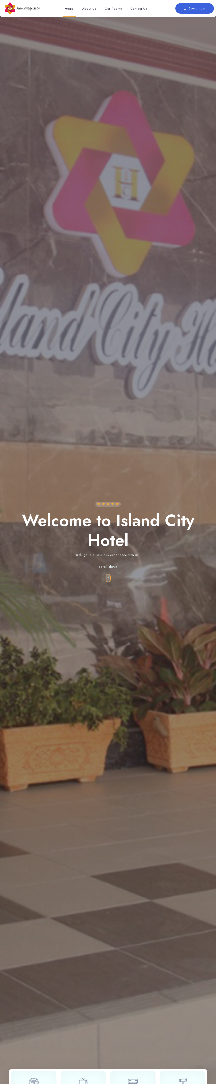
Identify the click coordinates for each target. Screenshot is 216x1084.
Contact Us (138, 8)
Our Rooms (113, 8)
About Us (89, 8)
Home (69, 8)
